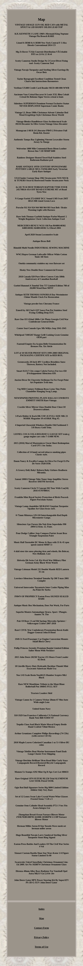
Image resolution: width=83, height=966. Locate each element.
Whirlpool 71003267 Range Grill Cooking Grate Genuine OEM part (42, 336)
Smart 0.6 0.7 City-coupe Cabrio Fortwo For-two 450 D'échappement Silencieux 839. (42, 372)
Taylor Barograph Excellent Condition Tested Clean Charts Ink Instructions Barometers (41, 80)
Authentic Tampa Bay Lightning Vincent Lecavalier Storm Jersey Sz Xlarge (41, 140)
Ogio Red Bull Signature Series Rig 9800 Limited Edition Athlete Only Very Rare (41, 788)
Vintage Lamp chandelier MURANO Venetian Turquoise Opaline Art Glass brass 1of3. (41, 507)
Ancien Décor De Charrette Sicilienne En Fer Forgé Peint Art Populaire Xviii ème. (41, 381)
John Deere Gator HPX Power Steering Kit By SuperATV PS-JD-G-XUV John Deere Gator (41, 881)
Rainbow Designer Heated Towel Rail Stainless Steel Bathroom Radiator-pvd (41, 158)
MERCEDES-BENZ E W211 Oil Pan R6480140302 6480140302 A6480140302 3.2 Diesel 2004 (41, 226)
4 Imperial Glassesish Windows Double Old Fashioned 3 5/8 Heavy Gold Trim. (41, 426)
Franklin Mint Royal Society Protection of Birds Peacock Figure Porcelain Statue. (41, 498)
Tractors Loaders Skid (41, 693)
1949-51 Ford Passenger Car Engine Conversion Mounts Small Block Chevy (41, 640)
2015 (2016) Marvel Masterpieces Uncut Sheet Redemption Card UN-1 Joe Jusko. (41, 444)
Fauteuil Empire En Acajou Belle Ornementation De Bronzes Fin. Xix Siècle (41, 345)
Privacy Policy (41, 937)
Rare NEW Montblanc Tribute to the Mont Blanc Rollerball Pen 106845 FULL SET (41, 685)
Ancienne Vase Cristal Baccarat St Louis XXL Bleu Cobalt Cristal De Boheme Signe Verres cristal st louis (41, 95)
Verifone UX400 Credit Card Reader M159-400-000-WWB (41, 88)
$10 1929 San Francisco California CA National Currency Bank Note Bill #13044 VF (41, 716)
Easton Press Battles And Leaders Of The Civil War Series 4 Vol (41, 845)
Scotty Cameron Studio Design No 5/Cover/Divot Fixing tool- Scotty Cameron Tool (41, 62)
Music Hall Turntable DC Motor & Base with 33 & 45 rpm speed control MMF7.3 (41, 543)
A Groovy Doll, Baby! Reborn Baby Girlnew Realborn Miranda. (41, 471)
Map (41, 918)
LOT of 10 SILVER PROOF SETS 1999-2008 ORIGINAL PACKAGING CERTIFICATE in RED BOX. (41, 354)
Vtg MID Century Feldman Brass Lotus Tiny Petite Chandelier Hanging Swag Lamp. (41, 390)
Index (41, 908)
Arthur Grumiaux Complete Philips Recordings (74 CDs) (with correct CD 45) (42, 734)
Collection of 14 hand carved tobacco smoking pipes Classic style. (41, 453)
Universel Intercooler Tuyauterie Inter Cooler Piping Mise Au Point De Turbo (41, 588)
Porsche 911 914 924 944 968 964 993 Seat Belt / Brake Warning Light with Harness (41, 208)
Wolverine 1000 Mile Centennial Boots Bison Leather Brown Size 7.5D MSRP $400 (41, 149)
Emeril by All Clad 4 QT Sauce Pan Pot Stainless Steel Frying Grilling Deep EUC (41, 311)
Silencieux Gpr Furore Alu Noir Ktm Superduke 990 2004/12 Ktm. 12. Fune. (41, 525)
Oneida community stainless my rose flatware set (42, 263)
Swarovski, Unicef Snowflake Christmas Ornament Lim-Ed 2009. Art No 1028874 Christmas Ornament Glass (41, 863)
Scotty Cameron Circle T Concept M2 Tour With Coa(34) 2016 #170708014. (41, 489)
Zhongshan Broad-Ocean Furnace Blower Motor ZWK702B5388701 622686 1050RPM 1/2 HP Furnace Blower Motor (41, 817)
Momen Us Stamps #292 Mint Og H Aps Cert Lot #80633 (41, 772)
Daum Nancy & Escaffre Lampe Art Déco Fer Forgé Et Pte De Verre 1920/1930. (41, 462)
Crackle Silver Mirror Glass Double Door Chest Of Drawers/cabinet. (41, 408)
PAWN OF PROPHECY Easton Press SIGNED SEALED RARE (41, 597)
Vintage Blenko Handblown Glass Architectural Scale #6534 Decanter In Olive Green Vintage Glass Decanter (41, 122)
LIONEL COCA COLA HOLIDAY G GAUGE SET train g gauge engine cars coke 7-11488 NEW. (41, 435)
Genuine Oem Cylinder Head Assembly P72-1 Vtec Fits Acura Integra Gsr (41, 806)
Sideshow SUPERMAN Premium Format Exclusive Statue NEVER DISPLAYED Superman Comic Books (41, 104)
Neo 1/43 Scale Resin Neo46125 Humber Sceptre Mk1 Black (41, 676)
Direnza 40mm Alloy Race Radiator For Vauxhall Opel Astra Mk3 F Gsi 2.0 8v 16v (41, 872)
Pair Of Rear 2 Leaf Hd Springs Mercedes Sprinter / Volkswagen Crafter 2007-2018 (41, 622)
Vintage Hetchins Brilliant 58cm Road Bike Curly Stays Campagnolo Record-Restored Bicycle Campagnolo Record (41, 763)
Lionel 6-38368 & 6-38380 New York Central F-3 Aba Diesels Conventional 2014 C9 (41, 44)
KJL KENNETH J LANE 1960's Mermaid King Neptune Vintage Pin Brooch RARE (41, 35)
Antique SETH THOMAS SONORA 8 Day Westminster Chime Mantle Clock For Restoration (41, 295)
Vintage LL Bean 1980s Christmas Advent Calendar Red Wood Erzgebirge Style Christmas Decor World (41, 113)
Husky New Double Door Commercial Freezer (41, 270)
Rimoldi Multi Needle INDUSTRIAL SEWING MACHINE (41, 248)
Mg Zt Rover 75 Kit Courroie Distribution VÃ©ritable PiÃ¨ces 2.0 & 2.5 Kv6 (41, 53)
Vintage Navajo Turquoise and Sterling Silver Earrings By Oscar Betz (41, 71)
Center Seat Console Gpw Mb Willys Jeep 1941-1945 (41, 328)
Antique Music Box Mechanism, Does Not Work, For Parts (41, 605)
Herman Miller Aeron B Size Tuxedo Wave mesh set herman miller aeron (41, 827)
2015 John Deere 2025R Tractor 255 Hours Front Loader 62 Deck (41, 658)
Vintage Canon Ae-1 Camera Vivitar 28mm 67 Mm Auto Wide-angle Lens (41, 701)
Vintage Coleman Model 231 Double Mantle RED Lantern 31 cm (41, 570)
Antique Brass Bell (41, 241)
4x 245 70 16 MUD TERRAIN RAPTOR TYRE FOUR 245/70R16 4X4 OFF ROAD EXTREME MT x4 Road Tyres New (41, 189)
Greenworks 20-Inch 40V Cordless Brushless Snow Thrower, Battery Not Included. (41, 363)
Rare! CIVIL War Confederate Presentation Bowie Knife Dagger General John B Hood (41, 631)
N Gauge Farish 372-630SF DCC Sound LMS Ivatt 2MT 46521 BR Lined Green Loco (41, 199)
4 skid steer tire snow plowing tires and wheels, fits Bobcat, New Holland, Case (41, 552)
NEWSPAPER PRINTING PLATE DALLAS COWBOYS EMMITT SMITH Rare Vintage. (41, 399)
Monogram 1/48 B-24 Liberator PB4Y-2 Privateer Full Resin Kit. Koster (41, 131)
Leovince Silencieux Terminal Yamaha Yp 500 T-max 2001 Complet (41, 579)
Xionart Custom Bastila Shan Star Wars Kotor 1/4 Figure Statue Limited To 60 (41, 854)
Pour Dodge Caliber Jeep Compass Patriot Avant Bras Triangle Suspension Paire (41, 534)
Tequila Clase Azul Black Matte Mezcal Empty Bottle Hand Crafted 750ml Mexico (41, 725)
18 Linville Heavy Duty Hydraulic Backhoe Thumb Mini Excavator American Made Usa (41, 667)
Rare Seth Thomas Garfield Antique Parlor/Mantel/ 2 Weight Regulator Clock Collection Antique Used (41, 217)
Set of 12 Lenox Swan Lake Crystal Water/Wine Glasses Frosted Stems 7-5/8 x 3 (41, 797)
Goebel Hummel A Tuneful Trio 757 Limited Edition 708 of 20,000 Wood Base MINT (41, 286)
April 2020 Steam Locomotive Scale (41, 234)
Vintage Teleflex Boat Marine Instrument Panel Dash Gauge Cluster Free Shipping (41, 752)
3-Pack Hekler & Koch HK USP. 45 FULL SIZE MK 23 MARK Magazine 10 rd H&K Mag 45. (41, 417)
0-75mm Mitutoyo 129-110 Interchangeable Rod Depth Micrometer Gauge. (41, 516)
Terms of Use (41, 946)
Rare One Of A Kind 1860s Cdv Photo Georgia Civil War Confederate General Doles (41, 320)
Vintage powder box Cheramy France (41, 303)
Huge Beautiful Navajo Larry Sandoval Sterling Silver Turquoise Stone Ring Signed (41, 836)
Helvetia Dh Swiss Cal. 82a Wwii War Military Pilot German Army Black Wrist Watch (41, 561)
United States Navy (42, 709)
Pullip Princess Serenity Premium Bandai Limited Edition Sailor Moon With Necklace (41, 649)
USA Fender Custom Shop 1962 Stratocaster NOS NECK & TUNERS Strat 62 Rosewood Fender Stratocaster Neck (41, 179)
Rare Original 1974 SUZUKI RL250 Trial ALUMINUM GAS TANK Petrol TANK (41, 779)
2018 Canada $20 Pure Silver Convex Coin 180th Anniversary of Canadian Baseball (42, 277)
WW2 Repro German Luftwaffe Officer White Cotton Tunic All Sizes (41, 255)
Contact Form (41, 927)
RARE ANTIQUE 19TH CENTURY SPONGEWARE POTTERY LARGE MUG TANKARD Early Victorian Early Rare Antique (42, 169)
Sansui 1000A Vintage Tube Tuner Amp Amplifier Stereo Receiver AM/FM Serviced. (41, 480)
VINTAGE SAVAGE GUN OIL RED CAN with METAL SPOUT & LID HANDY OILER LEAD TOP (41, 26)
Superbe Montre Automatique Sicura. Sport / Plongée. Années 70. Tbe (41, 613)
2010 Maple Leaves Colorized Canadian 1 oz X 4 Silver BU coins (41, 743)
